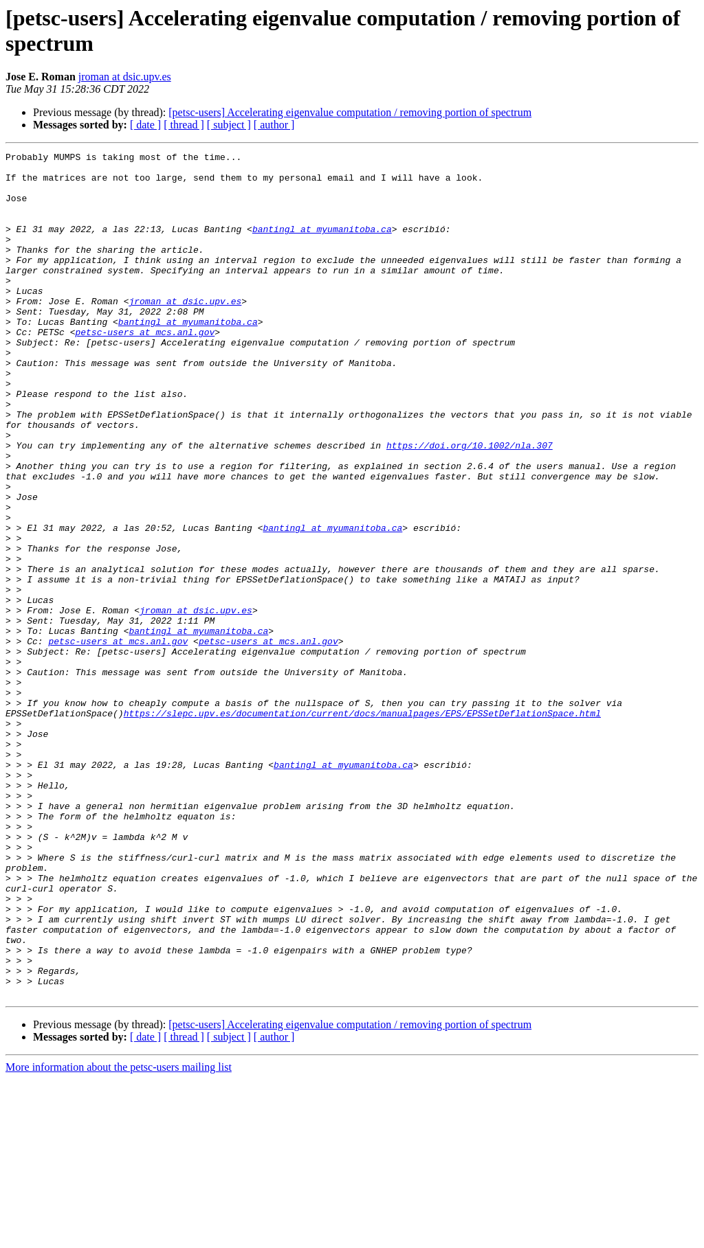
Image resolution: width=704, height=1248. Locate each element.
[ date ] (145, 125)
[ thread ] (184, 125)
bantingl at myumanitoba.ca (322, 245)
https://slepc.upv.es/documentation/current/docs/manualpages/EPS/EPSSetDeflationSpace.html (362, 826)
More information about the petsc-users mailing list (119, 1236)
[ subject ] (229, 125)
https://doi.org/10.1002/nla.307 (469, 505)
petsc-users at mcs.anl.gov (144, 369)
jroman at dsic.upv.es (124, 76)
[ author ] (274, 125)
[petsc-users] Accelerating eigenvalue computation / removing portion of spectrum (349, 112)
